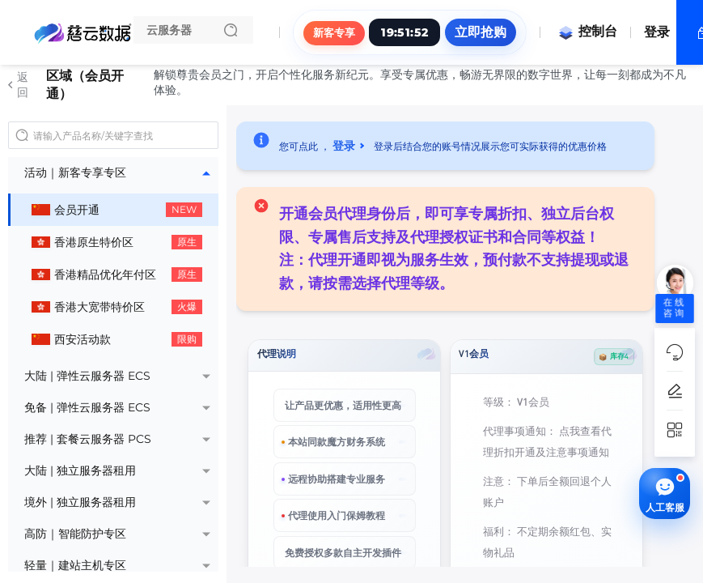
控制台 (587, 31)
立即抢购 (480, 32)
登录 (657, 32)
